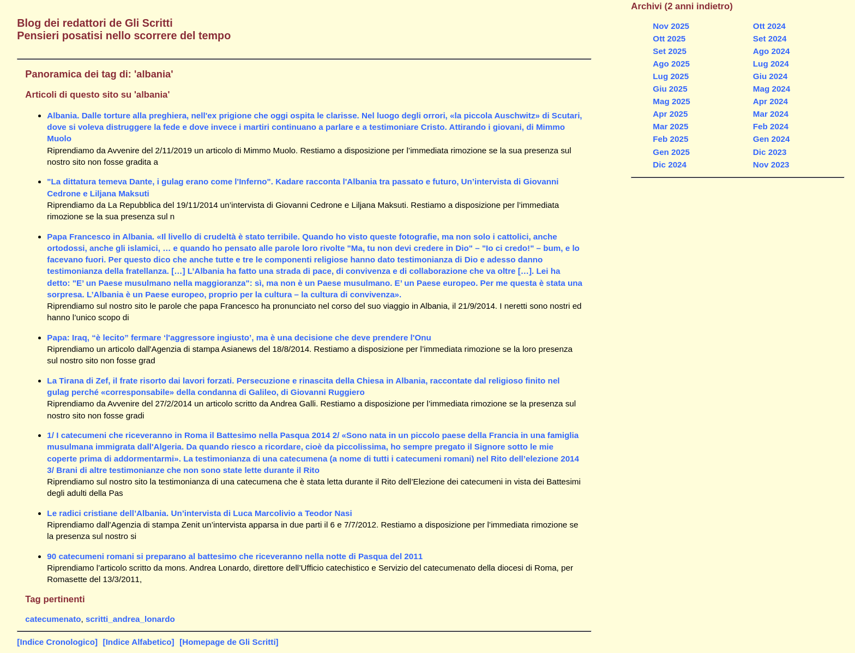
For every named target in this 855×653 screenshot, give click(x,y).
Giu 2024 (770, 76)
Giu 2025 (670, 88)
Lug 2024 (771, 63)
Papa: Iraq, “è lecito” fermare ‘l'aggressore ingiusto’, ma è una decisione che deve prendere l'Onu (239, 337)
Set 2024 (770, 38)
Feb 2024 (770, 126)
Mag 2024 (771, 88)
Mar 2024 (770, 113)
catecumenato (53, 619)
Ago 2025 (671, 63)
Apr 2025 (670, 113)
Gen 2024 (771, 138)
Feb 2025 (670, 138)
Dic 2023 (770, 152)
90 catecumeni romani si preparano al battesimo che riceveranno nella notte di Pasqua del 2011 (235, 556)
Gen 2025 (671, 152)
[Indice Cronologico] (57, 641)
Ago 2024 (771, 51)
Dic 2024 (670, 164)
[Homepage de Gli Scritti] (228, 641)
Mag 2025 (671, 101)
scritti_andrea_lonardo (130, 619)
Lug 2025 (671, 76)
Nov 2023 (771, 164)
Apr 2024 (770, 101)
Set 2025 (670, 51)
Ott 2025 (669, 38)
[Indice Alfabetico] (138, 641)
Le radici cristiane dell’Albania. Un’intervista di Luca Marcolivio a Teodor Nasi (199, 513)
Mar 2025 (670, 126)
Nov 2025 (671, 26)
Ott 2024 (769, 26)
